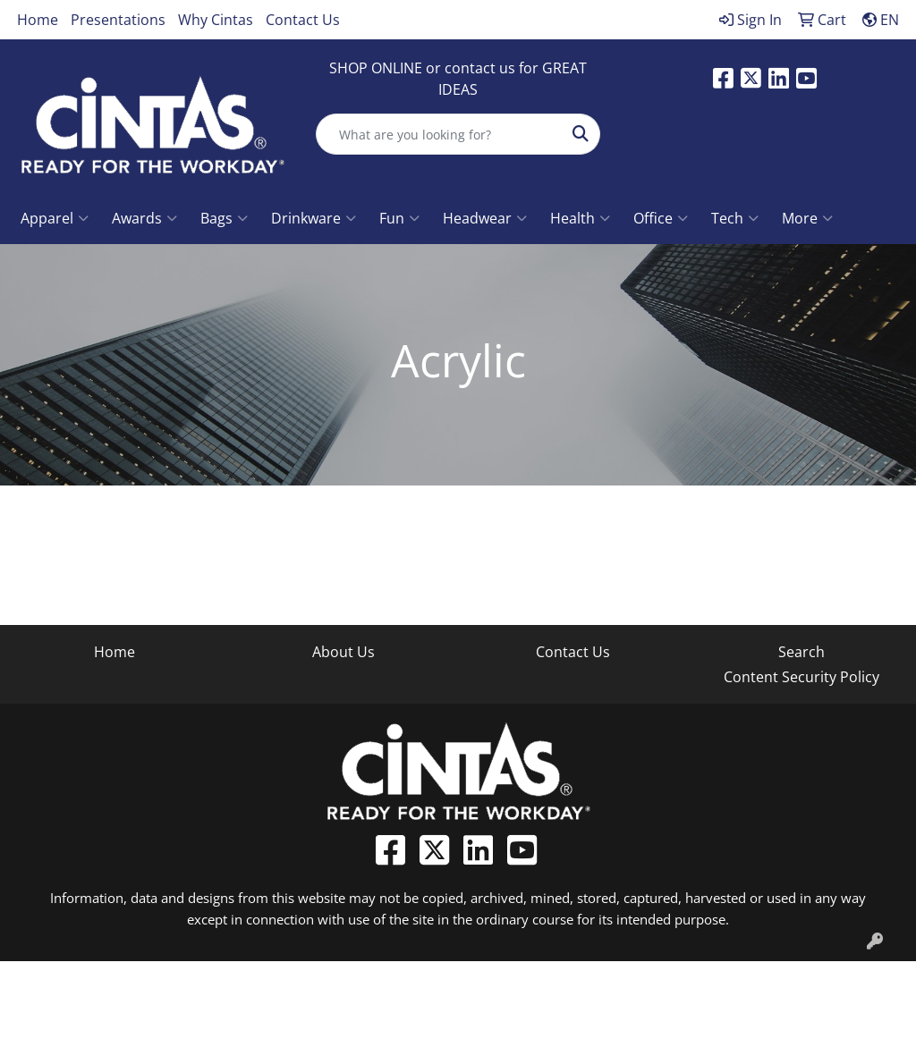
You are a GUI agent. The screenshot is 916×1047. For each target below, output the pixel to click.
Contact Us (303, 20)
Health (580, 218)
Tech (735, 218)
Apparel (55, 218)
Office (660, 218)
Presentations (118, 20)
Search (801, 652)
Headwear (485, 218)
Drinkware (313, 218)
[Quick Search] (439, 134)
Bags (224, 218)
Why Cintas (215, 20)
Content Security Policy (801, 677)
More (807, 218)
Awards (144, 218)
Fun (399, 218)
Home (37, 20)
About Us (343, 652)
